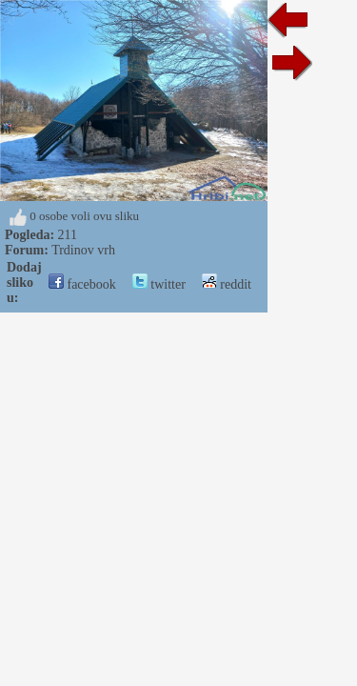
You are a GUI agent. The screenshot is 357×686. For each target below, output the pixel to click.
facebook (82, 284)
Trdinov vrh (83, 250)
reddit (226, 284)
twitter (159, 284)
